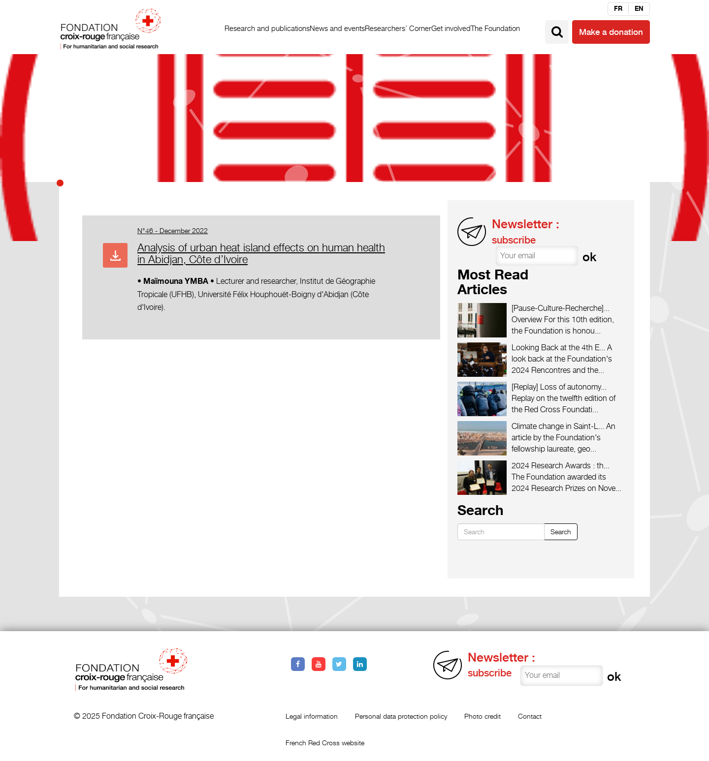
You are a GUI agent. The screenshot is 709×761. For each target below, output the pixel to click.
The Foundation (495, 28)
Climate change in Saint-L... (558, 426)
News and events (337, 28)
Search (560, 531)
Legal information (312, 716)
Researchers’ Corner (398, 28)
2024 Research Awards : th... (561, 465)
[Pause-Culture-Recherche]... (561, 308)
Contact (530, 716)
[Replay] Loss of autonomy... (559, 387)
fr (618, 8)
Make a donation (611, 32)
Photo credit (482, 716)
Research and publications (267, 28)
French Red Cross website (325, 742)
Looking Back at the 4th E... (558, 347)
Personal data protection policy (401, 716)
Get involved (451, 28)
